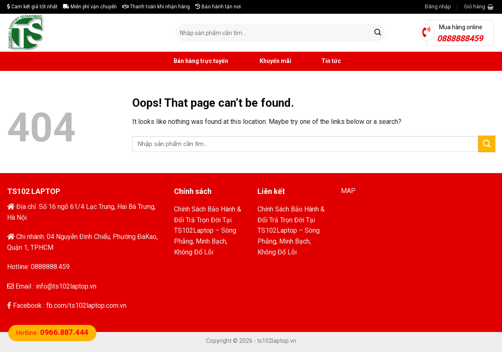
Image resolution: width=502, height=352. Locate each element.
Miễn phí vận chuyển (90, 7)
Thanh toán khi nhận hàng (156, 7)
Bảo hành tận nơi (218, 7)
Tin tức (322, 61)
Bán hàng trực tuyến (191, 61)
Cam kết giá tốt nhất (32, 7)
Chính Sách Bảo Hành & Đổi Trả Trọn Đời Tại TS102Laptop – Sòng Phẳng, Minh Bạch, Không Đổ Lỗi (207, 230)
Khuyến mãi (266, 61)
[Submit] (378, 33)
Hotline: (52, 333)
